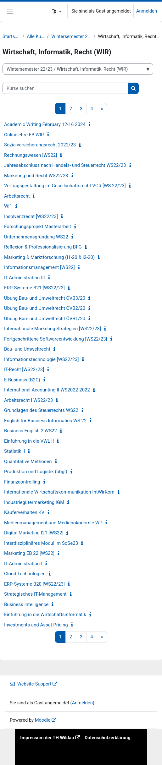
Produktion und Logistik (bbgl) (35, 471)
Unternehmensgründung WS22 (36, 237)
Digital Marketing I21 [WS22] (33, 533)
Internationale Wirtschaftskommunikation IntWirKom (59, 492)
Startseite (11, 36)
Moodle (42, 720)
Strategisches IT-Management (35, 594)
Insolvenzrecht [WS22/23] (31, 216)
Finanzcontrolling (22, 482)
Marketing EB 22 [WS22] (29, 553)
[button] (56, 11)
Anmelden (146, 11)
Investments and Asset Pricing (36, 625)
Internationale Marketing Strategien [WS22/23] (52, 328)
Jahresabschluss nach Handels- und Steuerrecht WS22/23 (65, 165)
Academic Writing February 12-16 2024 (45, 124)
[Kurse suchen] (65, 88)
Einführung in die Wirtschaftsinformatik (45, 614)
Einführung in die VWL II (29, 441)
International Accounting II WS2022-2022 (47, 390)
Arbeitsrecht (17, 196)
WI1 (8, 206)
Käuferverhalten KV (24, 512)
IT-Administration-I (23, 563)
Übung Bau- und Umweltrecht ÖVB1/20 (44, 318)
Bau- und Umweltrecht (27, 349)
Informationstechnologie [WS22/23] (41, 359)
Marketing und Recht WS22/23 (36, 175)
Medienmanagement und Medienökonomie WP (53, 523)
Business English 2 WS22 (30, 431)
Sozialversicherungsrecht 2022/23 (40, 145)
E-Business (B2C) (22, 380)
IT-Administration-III (24, 278)
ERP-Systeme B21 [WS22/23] (34, 288)
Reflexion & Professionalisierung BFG (43, 247)
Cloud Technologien (25, 573)
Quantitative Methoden (28, 461)
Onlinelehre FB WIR (24, 135)
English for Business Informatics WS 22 (45, 420)
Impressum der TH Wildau (47, 737)
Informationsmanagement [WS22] (39, 267)
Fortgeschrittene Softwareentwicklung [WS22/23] (55, 339)
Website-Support (30, 684)
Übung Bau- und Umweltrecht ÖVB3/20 (44, 298)
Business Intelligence (26, 604)
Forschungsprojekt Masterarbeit (37, 226)
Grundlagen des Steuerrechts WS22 (41, 410)
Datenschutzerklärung (108, 737)
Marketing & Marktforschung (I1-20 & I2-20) (49, 257)
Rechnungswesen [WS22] (30, 155)
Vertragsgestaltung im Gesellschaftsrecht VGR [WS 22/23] (65, 186)
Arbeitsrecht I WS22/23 (28, 400)
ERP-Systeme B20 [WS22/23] (34, 584)
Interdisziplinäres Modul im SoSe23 (41, 543)
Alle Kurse (35, 36)
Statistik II (14, 451)
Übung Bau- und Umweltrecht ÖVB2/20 (44, 308)
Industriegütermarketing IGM (34, 502)
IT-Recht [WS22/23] (24, 369)
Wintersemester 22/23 (71, 36)
